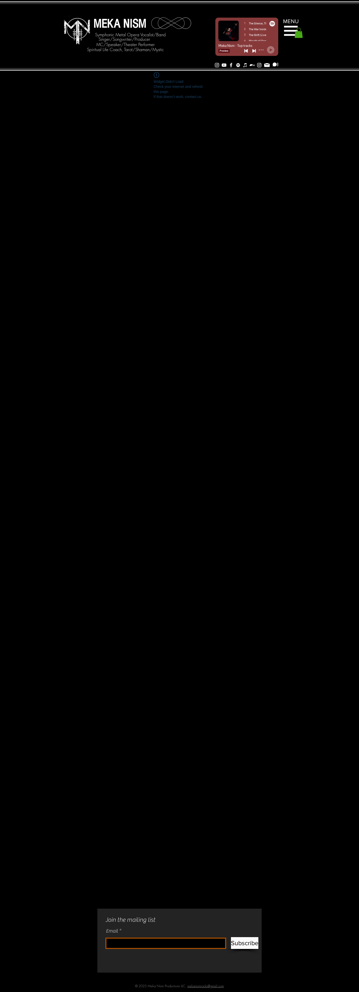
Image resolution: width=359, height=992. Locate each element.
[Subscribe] (275, 64)
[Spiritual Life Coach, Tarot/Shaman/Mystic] (125, 49)
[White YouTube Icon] (224, 65)
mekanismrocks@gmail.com (205, 986)
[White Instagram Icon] (217, 65)
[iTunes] (245, 65)
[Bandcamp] (252, 65)
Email (112, 931)
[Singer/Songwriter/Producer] (124, 39)
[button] (291, 30)
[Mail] (267, 65)
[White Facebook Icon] (231, 65)
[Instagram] (259, 65)
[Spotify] (238, 65)
